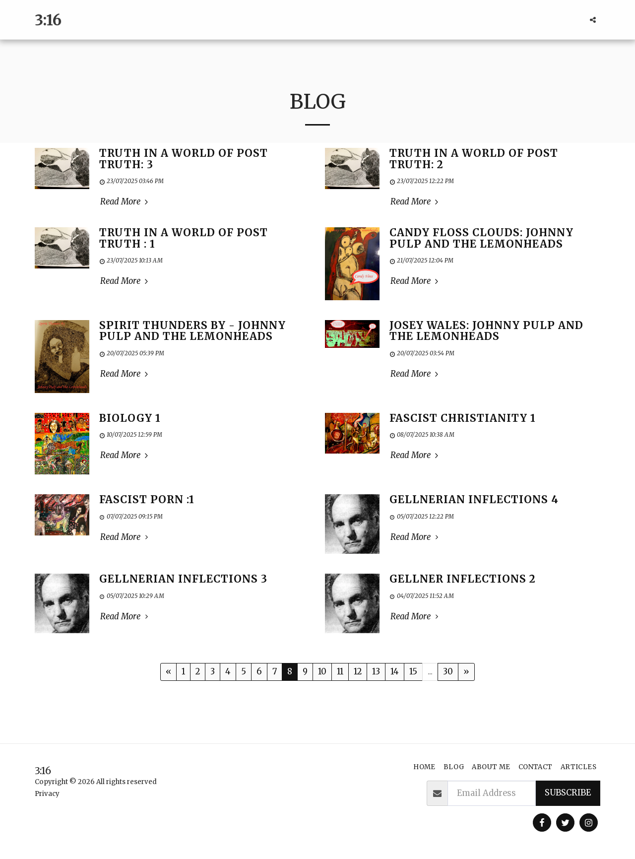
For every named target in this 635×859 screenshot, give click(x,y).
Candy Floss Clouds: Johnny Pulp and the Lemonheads (481, 238)
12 (358, 671)
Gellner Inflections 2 (462, 579)
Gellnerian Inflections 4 (474, 499)
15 (413, 671)
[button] (593, 19)
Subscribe (568, 793)
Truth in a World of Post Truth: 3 (183, 159)
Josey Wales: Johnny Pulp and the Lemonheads (486, 331)
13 (376, 671)
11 (340, 671)
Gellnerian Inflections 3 (183, 579)
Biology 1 (130, 418)
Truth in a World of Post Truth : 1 (183, 238)
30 (448, 671)
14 (394, 671)
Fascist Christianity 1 (462, 418)
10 (322, 671)
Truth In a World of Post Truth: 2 (473, 159)
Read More (125, 202)
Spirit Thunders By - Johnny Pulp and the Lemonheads (192, 331)
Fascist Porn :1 (146, 499)
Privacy (47, 794)
